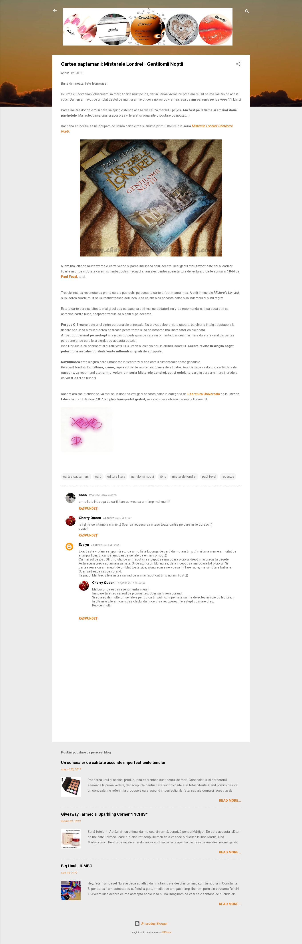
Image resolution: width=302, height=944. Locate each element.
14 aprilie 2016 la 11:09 (117, 518)
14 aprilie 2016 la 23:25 (130, 582)
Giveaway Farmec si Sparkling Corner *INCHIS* (104, 814)
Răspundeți (88, 508)
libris (163, 477)
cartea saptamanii (76, 477)
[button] (238, 64)
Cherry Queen (90, 518)
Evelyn (84, 545)
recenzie (228, 477)
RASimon (166, 932)
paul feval (209, 477)
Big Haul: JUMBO (76, 866)
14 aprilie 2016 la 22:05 (105, 545)
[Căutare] (247, 12)
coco (83, 495)
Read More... (230, 801)
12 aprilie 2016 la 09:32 (103, 495)
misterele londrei (184, 477)
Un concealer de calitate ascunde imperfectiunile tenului (113, 762)
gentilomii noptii (142, 477)
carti (98, 477)
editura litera (116, 477)
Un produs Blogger (151, 924)
